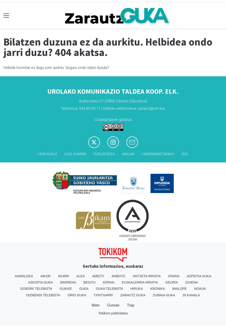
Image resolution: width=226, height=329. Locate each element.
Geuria (171, 282)
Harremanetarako (158, 154)
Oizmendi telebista (43, 295)
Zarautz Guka (132, 295)
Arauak (128, 154)
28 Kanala (191, 295)
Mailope (179, 288)
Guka (83, 288)
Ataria (174, 276)
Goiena (191, 282)
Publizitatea (104, 154)
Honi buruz (47, 154)
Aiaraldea (24, 276)
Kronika (157, 288)
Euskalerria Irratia (140, 282)
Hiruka (137, 288)
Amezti (98, 276)
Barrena (68, 282)
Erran (108, 282)
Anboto (118, 276)
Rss (185, 154)
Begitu (89, 282)
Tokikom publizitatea (113, 313)
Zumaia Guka (164, 295)
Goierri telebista (36, 288)
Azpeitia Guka (199, 276)
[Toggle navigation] (6, 16)
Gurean (113, 305)
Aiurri (63, 276)
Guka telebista (109, 288)
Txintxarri (103, 295)
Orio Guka (77, 295)
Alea (80, 276)
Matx (96, 305)
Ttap (130, 305)
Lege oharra (75, 154)
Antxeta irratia (147, 276)
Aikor (45, 276)
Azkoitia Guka (40, 282)
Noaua (200, 288)
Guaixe (65, 288)
